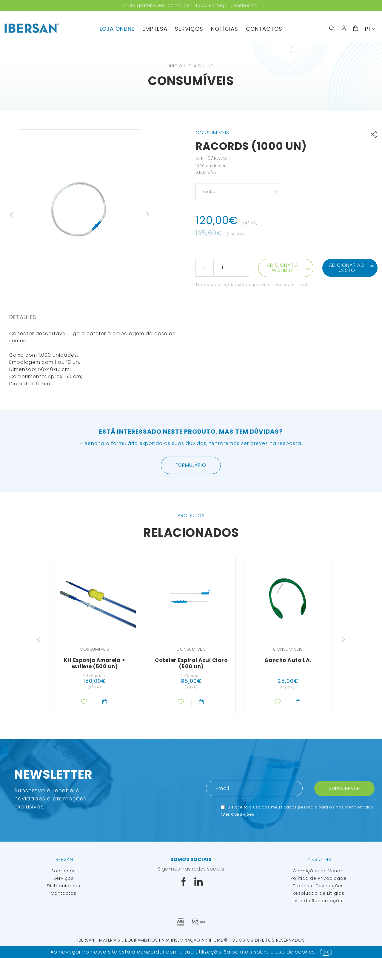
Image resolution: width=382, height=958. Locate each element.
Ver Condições (238, 814)
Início (175, 66)
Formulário (190, 465)
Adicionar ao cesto (352, 268)
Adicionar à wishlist (282, 268)
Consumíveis (191, 81)
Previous (11, 214)
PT (368, 29)
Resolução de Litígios (318, 893)
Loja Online (117, 29)
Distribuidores (63, 886)
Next (147, 214)
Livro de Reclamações (318, 901)
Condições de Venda (318, 871)
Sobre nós (63, 871)
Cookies (305, 951)
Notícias (224, 29)
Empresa (154, 29)
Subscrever (344, 788)
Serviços (189, 29)
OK (326, 952)
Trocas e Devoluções (318, 886)
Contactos (264, 29)
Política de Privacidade (318, 878)
